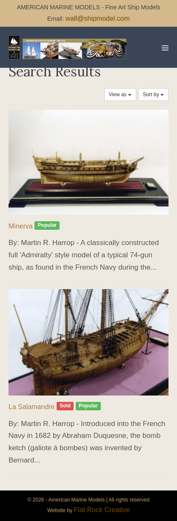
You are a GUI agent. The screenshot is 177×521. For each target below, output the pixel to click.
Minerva (21, 226)
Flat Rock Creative (102, 509)
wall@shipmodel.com (98, 18)
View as (120, 95)
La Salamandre (32, 406)
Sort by (153, 95)
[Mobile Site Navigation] (165, 48)
